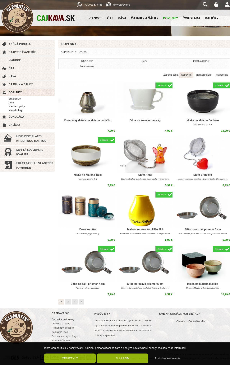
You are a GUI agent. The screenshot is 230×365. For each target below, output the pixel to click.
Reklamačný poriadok (63, 328)
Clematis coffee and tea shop (191, 321)
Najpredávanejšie (22, 52)
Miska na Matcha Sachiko (202, 120)
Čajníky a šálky (144, 18)
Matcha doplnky (17, 106)
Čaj (110, 18)
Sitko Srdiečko (202, 174)
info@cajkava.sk (121, 4)
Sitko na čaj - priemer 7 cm (88, 283)
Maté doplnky (15, 110)
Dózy (11, 102)
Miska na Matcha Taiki (88, 174)
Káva (122, 18)
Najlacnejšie (222, 74)
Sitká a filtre (15, 99)
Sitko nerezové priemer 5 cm (145, 283)
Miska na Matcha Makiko (202, 283)
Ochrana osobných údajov (65, 336)
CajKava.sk (67, 51)
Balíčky (212, 18)
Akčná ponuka (20, 44)
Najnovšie (186, 74)
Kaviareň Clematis (61, 340)
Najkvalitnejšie (203, 74)
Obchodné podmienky (63, 319)
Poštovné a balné (61, 323)
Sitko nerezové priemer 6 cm (203, 229)
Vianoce (96, 18)
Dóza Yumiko (87, 229)
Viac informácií (177, 347)
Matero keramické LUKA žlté (145, 229)
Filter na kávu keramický (145, 120)
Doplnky (170, 18)
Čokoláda (191, 18)
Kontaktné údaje (60, 332)
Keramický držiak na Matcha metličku (87, 120)
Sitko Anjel (145, 174)
